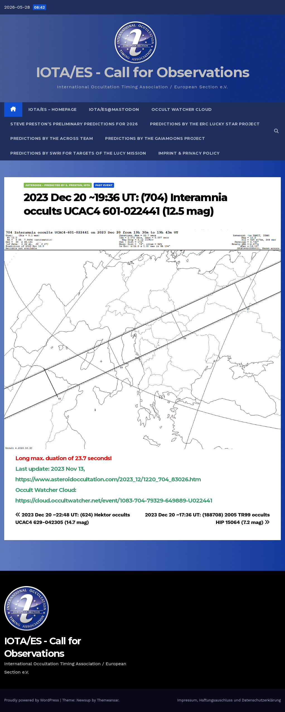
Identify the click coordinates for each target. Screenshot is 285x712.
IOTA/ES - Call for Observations (142, 72)
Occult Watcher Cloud (181, 109)
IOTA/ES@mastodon (114, 109)
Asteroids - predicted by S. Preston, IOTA (57, 185)
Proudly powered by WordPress (32, 700)
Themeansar (108, 700)
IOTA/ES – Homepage (52, 109)
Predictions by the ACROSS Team (51, 138)
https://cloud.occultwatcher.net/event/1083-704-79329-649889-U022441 (113, 500)
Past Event (104, 185)
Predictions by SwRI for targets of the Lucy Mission (78, 153)
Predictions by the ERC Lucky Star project (205, 123)
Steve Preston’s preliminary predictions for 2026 (74, 123)
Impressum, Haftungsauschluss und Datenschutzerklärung (229, 700)
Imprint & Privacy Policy (189, 153)
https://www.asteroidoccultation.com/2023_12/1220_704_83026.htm (108, 479)
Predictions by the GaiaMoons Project (155, 138)
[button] (276, 131)
